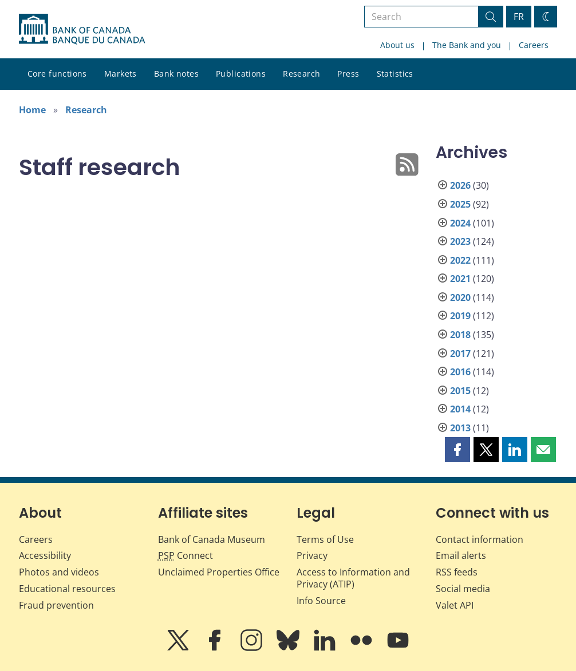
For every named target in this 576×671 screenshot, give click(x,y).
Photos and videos (59, 572)
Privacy (312, 555)
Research (301, 73)
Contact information (479, 539)
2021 (460, 278)
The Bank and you (466, 44)
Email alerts (461, 555)
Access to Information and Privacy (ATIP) (353, 578)
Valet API (455, 605)
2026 (460, 185)
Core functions (57, 73)
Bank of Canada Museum (211, 539)
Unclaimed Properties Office (218, 572)
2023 (460, 241)
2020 (460, 297)
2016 (460, 372)
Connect (185, 555)
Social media (463, 588)
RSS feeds (457, 572)
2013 (460, 428)
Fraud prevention (56, 605)
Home (32, 110)
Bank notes (176, 73)
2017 (460, 353)
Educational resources (67, 588)
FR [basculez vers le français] (519, 16)
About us (397, 44)
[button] (457, 449)
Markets (120, 73)
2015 (460, 390)
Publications (241, 73)
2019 (460, 315)
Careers (534, 44)
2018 (460, 334)
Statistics (395, 73)
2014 (460, 409)
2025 (460, 204)
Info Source (321, 600)
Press (348, 73)
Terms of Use (325, 539)
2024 (460, 223)
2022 (460, 260)
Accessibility (45, 555)
